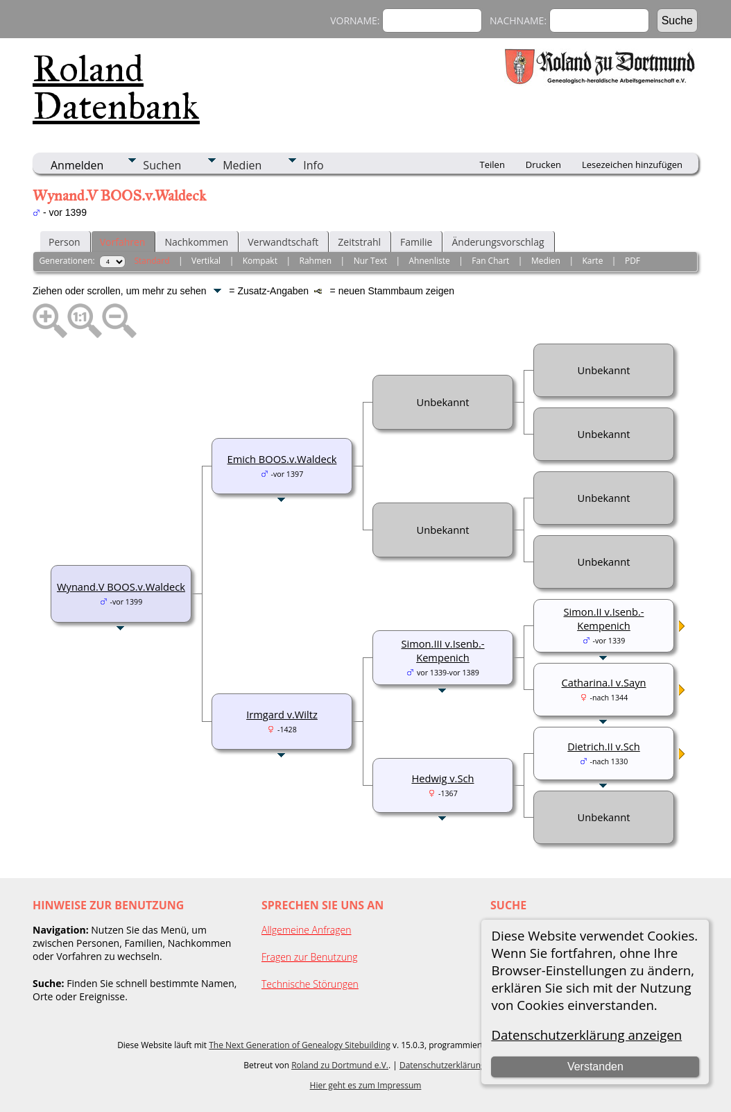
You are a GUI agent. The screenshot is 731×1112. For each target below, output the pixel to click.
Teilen (492, 164)
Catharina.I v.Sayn (604, 682)
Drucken (543, 164)
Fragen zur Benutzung (309, 956)
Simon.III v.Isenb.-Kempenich (442, 650)
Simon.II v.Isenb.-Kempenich (604, 618)
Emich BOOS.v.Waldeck (282, 459)
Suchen (162, 165)
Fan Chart (490, 261)
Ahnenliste (429, 261)
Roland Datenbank (116, 87)
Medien (242, 165)
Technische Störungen (310, 984)
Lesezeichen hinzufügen (632, 164)
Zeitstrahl (359, 241)
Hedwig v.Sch (442, 778)
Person (64, 241)
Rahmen (316, 261)
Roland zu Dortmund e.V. (339, 1065)
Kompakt (260, 261)
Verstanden (595, 1066)
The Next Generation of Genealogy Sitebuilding (299, 1045)
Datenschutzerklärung (442, 1065)
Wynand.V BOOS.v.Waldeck (121, 586)
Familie (416, 241)
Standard (151, 261)
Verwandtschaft (283, 241)
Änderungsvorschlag (498, 241)
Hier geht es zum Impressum (366, 1085)
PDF (632, 261)
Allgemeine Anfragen (306, 929)
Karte (592, 261)
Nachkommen (196, 241)
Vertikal (206, 261)
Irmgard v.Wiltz (282, 714)
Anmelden (77, 165)
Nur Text (370, 261)
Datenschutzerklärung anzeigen (586, 1034)
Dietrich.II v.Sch (603, 746)
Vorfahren (123, 241)
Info (313, 165)
